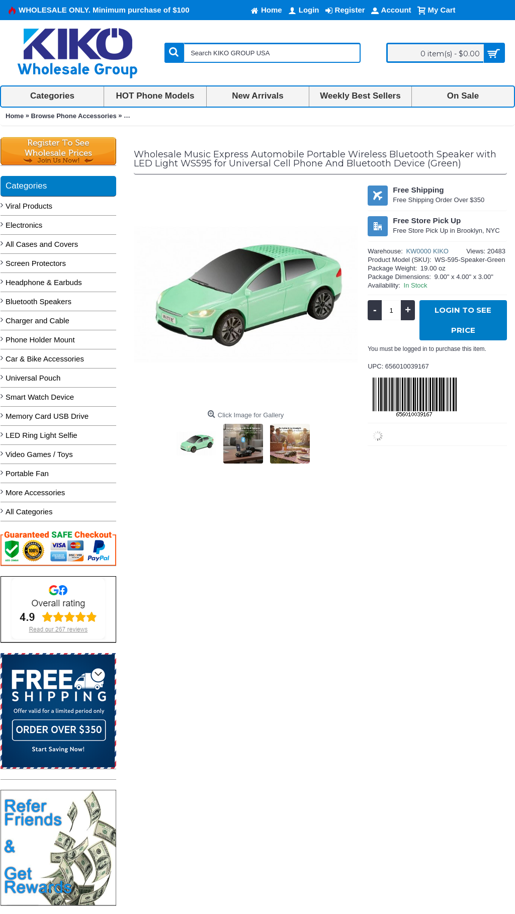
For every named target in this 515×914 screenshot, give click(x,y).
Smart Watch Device (40, 397)
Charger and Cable (37, 320)
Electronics (24, 225)
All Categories (29, 511)
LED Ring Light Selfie (41, 435)
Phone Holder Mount (40, 339)
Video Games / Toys (39, 454)
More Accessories (35, 492)
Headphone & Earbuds (44, 282)
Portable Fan (27, 473)
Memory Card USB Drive (47, 416)
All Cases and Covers (42, 244)
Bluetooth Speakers (38, 301)
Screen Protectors (36, 263)
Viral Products (29, 206)
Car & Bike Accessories (45, 358)
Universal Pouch (33, 378)
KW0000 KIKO (427, 251)
